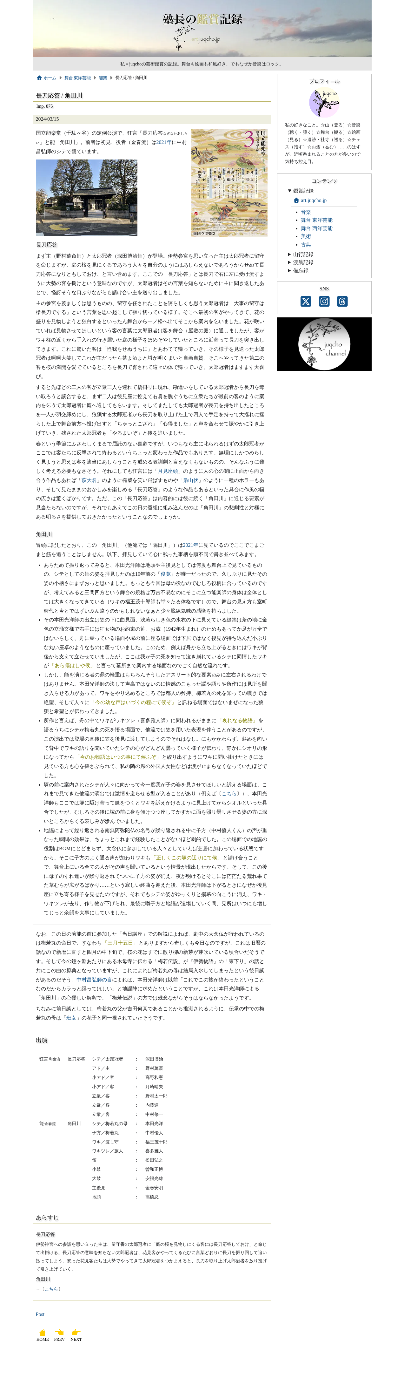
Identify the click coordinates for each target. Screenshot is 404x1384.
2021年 (164, 142)
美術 (306, 236)
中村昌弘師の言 (94, 979)
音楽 (306, 212)
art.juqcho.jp (310, 200)
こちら (229, 793)
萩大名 (89, 480)
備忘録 (300, 270)
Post (40, 1314)
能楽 (103, 77)
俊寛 (166, 574)
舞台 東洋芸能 (77, 77)
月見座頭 (168, 471)
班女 (71, 1018)
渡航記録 (303, 262)
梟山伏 (190, 480)
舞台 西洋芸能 (317, 228)
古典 (306, 244)
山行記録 (303, 254)
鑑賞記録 (303, 190)
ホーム (46, 77)
